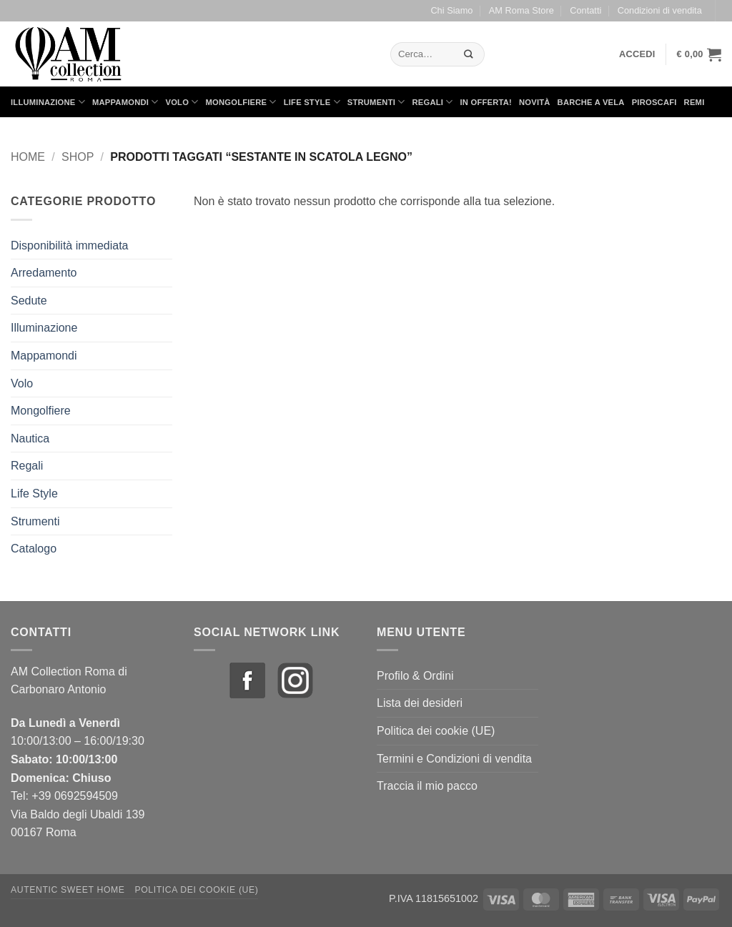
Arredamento (44, 273)
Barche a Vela (591, 102)
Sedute (29, 300)
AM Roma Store (521, 10)
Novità (534, 102)
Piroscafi (654, 102)
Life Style (312, 102)
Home (28, 157)
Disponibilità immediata (70, 245)
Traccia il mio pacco (427, 786)
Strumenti (376, 102)
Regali (432, 102)
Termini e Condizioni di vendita (454, 759)
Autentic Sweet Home (68, 890)
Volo (182, 102)
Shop (77, 157)
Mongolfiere (241, 102)
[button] (637, 54)
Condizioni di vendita (660, 10)
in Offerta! (486, 102)
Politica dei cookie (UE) (436, 731)
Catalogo (33, 548)
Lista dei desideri (420, 703)
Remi (694, 102)
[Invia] (469, 54)
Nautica (30, 438)
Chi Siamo (451, 10)
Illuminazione (48, 102)
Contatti (585, 10)
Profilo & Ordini (415, 676)
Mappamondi (125, 102)
